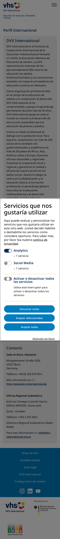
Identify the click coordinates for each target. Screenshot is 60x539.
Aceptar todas (29, 327)
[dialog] (30, 269)
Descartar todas (29, 309)
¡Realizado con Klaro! (43, 339)
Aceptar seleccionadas (29, 318)
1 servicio (21, 256)
